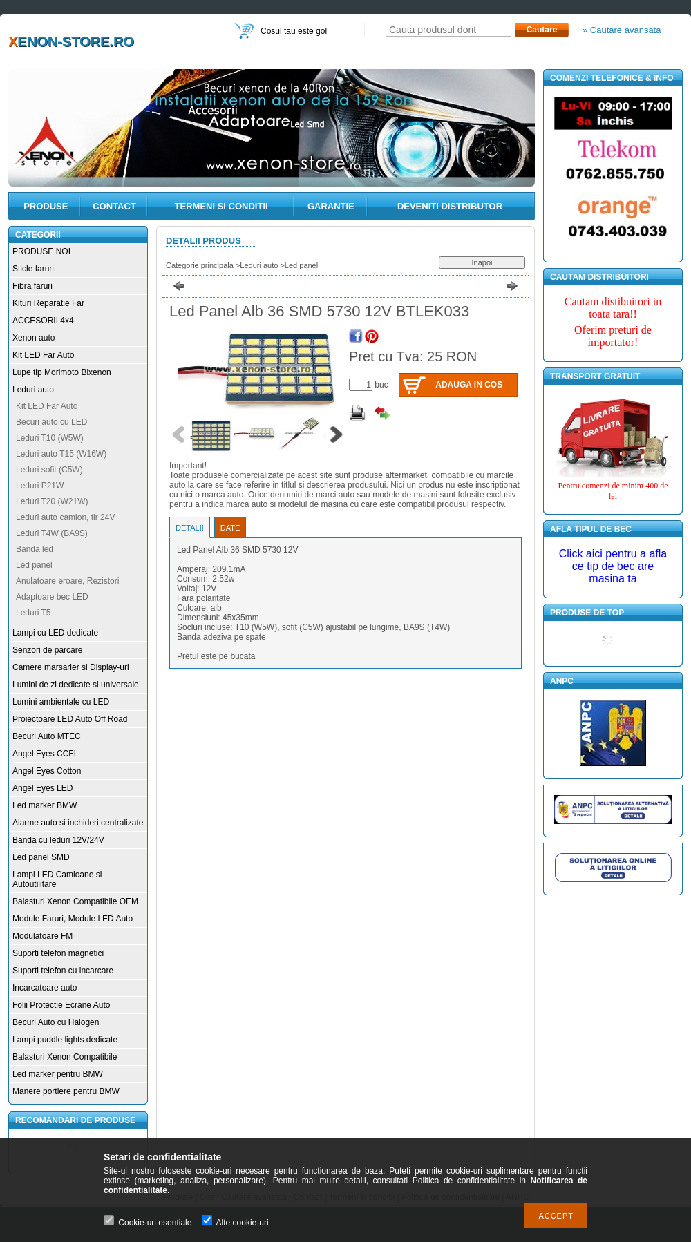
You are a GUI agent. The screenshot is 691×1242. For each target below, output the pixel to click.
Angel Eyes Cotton (46, 771)
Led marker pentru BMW (57, 1074)
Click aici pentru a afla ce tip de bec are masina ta (613, 566)
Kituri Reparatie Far (48, 303)
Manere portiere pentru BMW (66, 1091)
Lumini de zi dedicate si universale (75, 684)
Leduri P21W (40, 485)
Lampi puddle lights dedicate (64, 1039)
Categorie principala (200, 265)
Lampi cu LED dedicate (55, 633)
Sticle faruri (33, 269)
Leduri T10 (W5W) (50, 438)
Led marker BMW (44, 805)
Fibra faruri (32, 286)
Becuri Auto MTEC (46, 736)
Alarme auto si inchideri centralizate (77, 823)
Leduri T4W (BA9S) (52, 533)
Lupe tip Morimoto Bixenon (61, 372)
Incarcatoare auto (44, 988)
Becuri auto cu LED (51, 422)
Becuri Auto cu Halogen (55, 1022)
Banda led (34, 549)
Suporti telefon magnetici (58, 953)
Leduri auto (33, 389)
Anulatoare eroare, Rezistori (67, 581)
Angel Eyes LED (42, 788)
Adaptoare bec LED (52, 597)
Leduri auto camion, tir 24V (65, 517)
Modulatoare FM (42, 936)
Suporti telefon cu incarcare (62, 970)
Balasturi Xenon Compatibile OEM (75, 901)
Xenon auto (33, 338)
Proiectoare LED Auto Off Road (70, 719)
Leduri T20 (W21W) (52, 501)
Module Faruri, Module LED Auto (72, 919)
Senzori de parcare (47, 650)
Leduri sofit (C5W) (49, 470)
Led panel (34, 565)
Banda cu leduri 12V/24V (58, 840)
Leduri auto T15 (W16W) (61, 454)
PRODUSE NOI (41, 251)
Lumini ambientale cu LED (60, 702)
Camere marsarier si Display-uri (70, 667)
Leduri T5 (33, 613)
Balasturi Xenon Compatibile (64, 1057)
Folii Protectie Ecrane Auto (61, 1005)
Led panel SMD (41, 857)
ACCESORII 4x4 (43, 320)
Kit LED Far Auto (43, 355)
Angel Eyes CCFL (45, 753)
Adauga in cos (468, 385)
